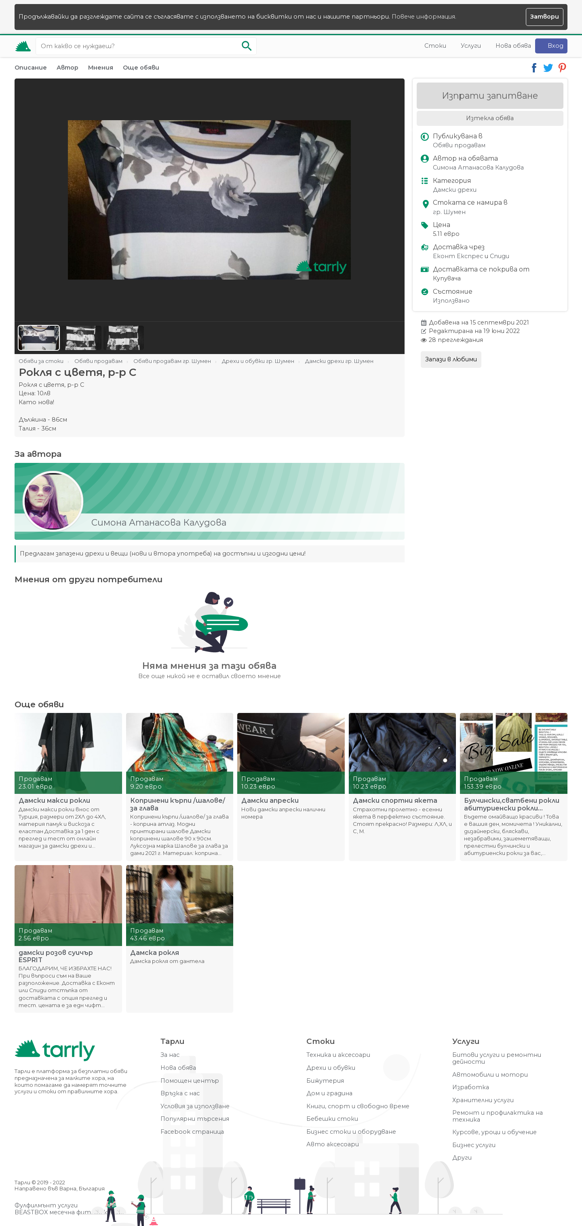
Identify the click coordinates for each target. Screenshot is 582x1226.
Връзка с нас (180, 1093)
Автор (67, 67)
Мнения (100, 67)
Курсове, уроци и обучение (494, 1132)
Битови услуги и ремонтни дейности (496, 1058)
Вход (555, 45)
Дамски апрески (270, 800)
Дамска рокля (154, 953)
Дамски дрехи (455, 190)
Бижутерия (325, 1081)
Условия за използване (195, 1106)
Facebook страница (192, 1131)
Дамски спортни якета (395, 800)
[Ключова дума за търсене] (146, 46)
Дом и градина (329, 1093)
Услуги (471, 45)
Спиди (499, 256)
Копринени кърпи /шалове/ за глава (177, 804)
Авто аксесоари (332, 1144)
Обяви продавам (459, 145)
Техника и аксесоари (338, 1055)
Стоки (435, 45)
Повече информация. (424, 16)
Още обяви (141, 67)
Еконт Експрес (458, 256)
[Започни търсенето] (246, 46)
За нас (169, 1055)
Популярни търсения (194, 1119)
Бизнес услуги (474, 1145)
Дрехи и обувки (330, 1068)
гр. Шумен (449, 212)
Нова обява (513, 45)
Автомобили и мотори (490, 1074)
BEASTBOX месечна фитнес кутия (69, 1212)
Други (462, 1157)
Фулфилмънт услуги (46, 1205)
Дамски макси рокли (54, 800)
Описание (31, 67)
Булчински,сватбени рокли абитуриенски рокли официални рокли (511, 804)
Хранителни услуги (483, 1100)
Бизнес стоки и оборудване (351, 1131)
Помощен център (189, 1081)
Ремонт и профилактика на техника (497, 1116)
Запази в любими (451, 359)
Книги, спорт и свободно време (357, 1106)
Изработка (470, 1087)
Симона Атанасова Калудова (478, 167)
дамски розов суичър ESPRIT (56, 956)
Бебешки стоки (332, 1119)
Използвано (451, 300)
